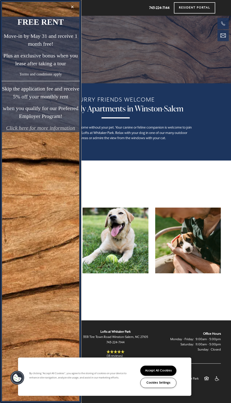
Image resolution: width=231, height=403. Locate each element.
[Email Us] (223, 35)
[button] (17, 378)
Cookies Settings (158, 383)
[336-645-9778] (223, 23)
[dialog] (40, 201)
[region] (104, 377)
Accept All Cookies (158, 370)
